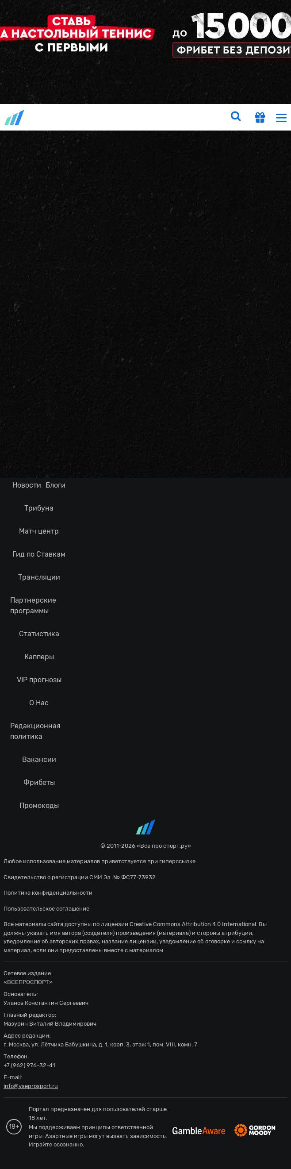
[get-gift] (260, 118)
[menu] (281, 117)
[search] (236, 117)
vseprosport (15, 117)
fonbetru (145, 584)
